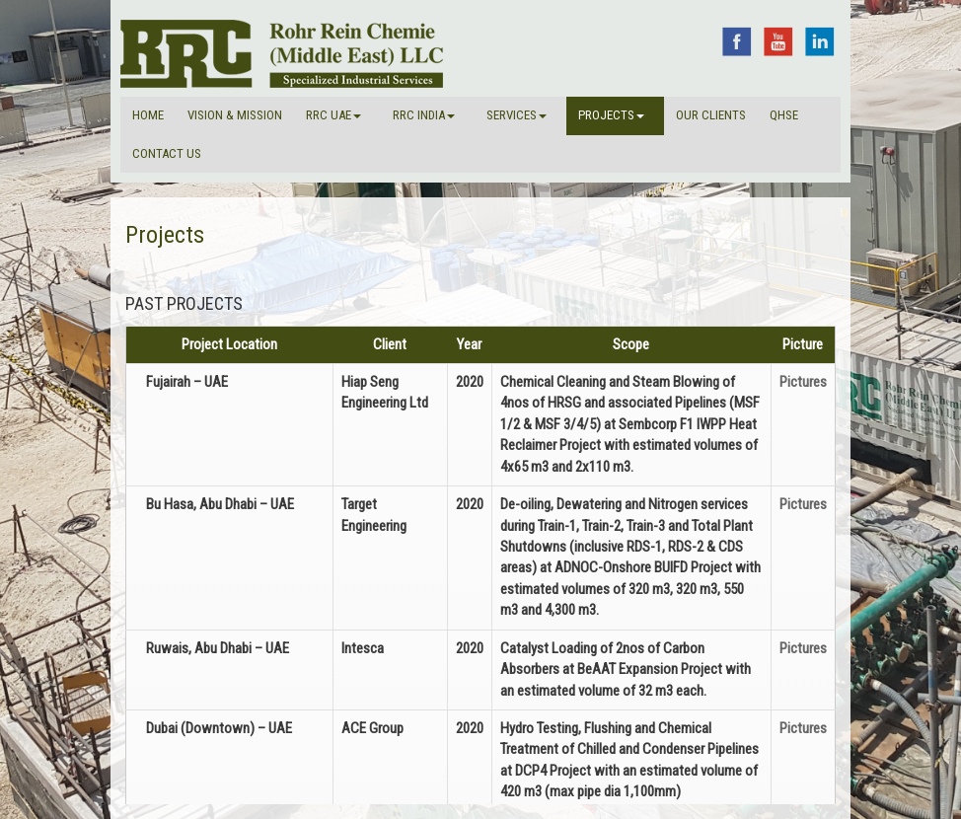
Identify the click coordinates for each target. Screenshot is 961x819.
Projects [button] (611, 115)
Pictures (803, 382)
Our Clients (711, 115)
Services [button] (516, 115)
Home (148, 115)
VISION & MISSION (234, 115)
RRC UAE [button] (333, 115)
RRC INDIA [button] (424, 115)
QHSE (784, 115)
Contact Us (166, 153)
